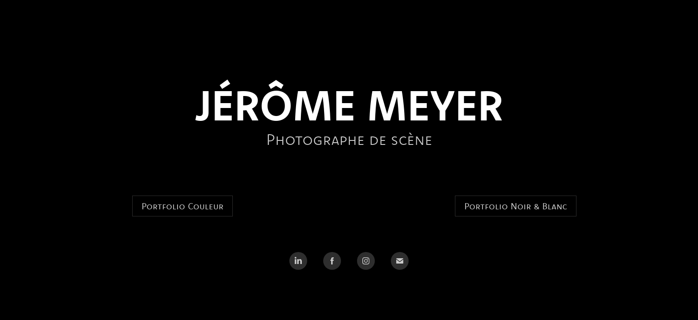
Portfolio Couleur (182, 206)
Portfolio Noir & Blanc (515, 206)
